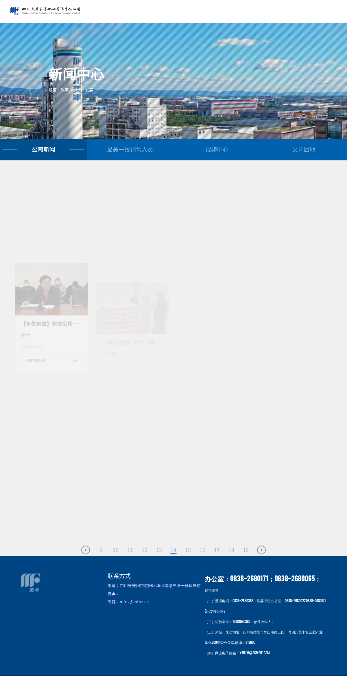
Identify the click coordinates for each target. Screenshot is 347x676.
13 (159, 555)
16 (202, 555)
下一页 (261, 555)
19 (246, 555)
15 (188, 555)
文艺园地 (303, 149)
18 (231, 555)
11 (130, 555)
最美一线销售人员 (130, 149)
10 (116, 555)
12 (144, 555)
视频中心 (216, 149)
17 (217, 555)
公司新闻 (43, 149)
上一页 (85, 555)
